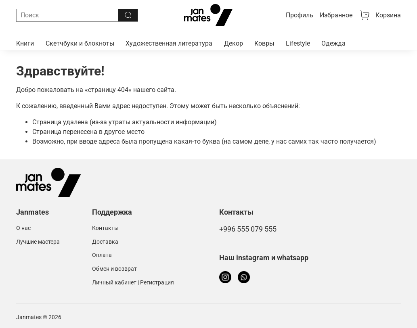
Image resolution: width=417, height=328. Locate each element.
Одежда (333, 43)
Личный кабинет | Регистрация (133, 282)
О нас (23, 228)
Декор (233, 43)
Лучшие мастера (38, 241)
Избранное (336, 15)
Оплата (102, 255)
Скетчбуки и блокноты (80, 43)
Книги (25, 43)
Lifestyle (298, 43)
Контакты (105, 228)
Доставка (105, 241)
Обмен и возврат (114, 268)
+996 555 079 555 (248, 229)
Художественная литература (169, 43)
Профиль (299, 15)
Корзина (380, 15)
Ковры (264, 43)
